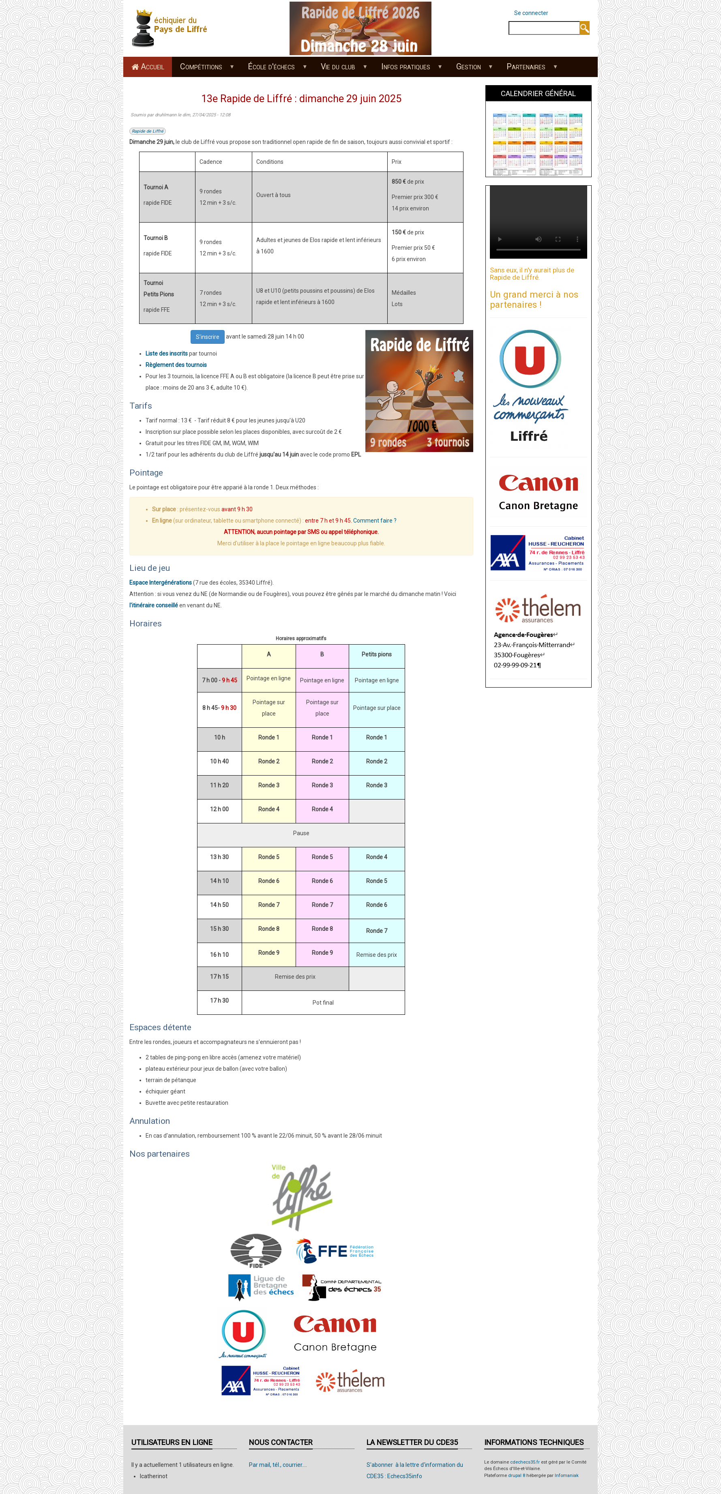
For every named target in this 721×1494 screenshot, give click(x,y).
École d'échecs (273, 69)
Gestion (470, 69)
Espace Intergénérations (160, 582)
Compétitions (203, 69)
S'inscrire (207, 337)
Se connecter (531, 13)
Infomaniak (567, 1475)
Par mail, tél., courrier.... (278, 1465)
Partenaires (528, 69)
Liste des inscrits (167, 353)
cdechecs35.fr (525, 1462)
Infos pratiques (407, 69)
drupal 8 (516, 1475)
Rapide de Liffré (147, 131)
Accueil (152, 66)
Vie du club (340, 69)
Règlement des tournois (176, 365)
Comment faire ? (375, 520)
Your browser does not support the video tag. (538, 222)
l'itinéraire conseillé (153, 605)
